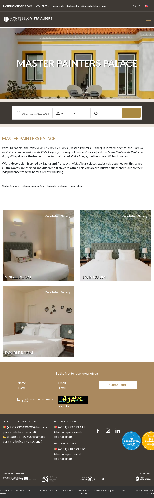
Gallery (65, 216)
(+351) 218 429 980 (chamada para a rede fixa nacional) (69, 453)
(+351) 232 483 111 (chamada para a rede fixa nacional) (69, 431)
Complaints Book (101, 491)
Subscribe (118, 385)
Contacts (42, 6)
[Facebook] (99, 431)
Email (62, 383)
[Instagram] (108, 431)
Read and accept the (37, 400)
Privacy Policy (67, 491)
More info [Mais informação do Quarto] (51, 216)
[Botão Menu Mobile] (148, 19)
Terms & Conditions (49, 491)
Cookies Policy (83, 491)
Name (21, 383)
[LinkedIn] (118, 431)
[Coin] (136, 5)
